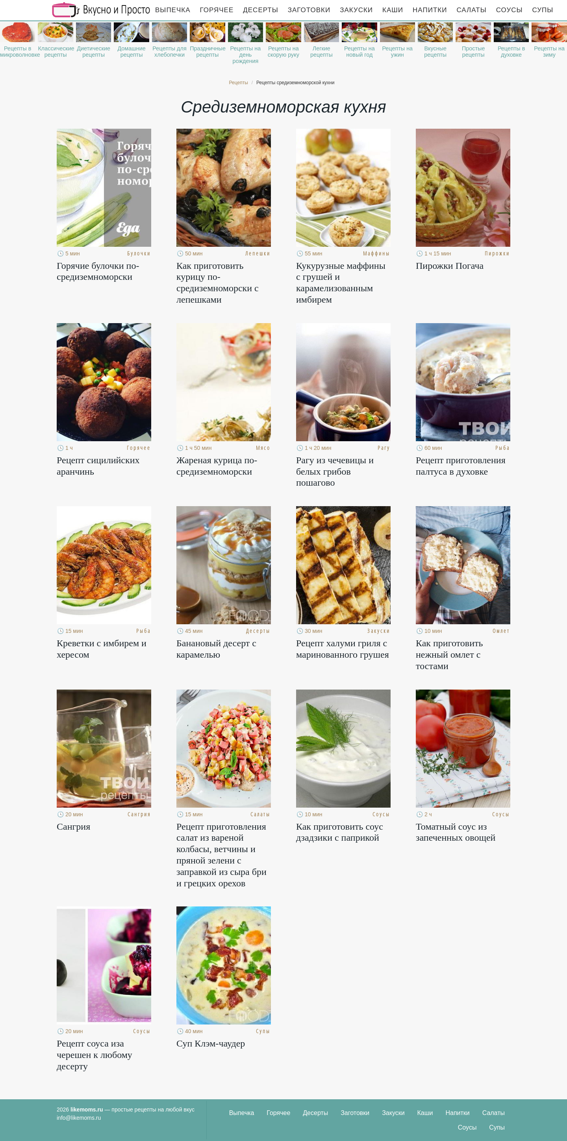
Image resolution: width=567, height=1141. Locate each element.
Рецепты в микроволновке (17, 51)
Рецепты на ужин (397, 51)
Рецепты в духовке (511, 51)
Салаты (471, 10)
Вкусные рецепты (435, 51)
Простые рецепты (473, 51)
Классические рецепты (55, 51)
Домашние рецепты (131, 51)
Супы (543, 10)
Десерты (260, 10)
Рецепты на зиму (549, 51)
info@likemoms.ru (79, 1118)
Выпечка (173, 10)
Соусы (509, 10)
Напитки (430, 10)
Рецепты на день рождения (245, 54)
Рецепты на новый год (359, 51)
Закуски (356, 10)
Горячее (217, 10)
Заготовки (309, 10)
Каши (392, 10)
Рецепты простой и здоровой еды (101, 10)
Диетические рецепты (93, 51)
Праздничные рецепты (207, 51)
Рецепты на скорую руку (283, 51)
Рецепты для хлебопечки (169, 51)
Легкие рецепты (321, 51)
